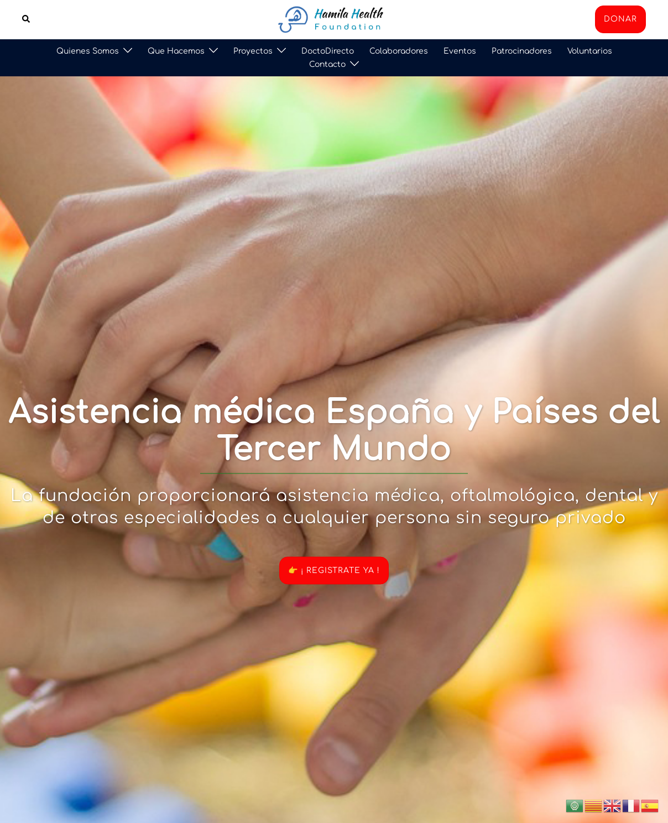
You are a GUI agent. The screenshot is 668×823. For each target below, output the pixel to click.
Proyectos (253, 51)
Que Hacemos (176, 51)
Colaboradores (398, 51)
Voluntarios (589, 51)
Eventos (459, 51)
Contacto (327, 64)
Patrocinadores (522, 51)
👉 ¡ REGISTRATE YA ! (334, 570)
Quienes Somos (87, 51)
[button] (26, 19)
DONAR (620, 19)
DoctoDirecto (327, 51)
